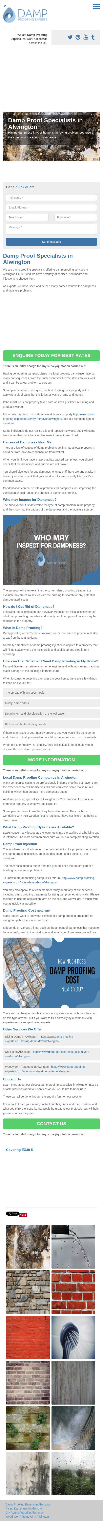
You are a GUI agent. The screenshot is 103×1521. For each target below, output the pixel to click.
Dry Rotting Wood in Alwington (24, 1512)
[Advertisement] (51, 81)
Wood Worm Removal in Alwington (27, 1516)
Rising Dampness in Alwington (24, 1508)
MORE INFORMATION (51, 759)
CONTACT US (51, 1123)
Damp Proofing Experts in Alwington (27, 1504)
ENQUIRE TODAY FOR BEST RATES (51, 355)
